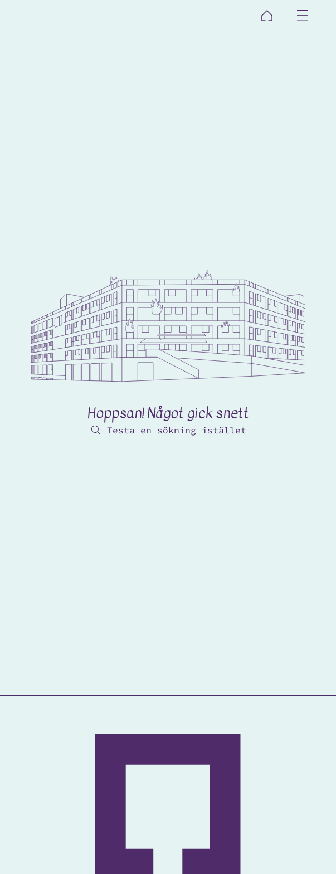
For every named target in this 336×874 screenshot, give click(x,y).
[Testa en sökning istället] (167, 430)
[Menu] (303, 15)
